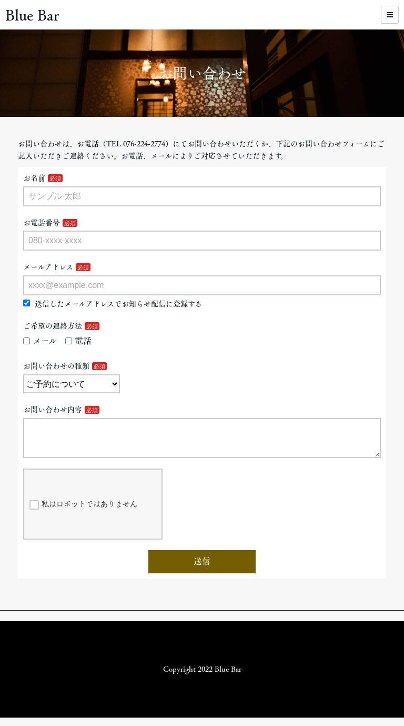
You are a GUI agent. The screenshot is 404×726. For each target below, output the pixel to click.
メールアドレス (48, 267)
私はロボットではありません (83, 513)
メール (40, 340)
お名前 (34, 178)
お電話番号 (41, 222)
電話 (78, 340)
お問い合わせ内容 (52, 409)
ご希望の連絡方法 (52, 326)
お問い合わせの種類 (56, 366)
